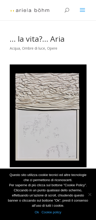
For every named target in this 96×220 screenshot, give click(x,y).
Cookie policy (51, 212)
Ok (37, 212)
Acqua (15, 48)
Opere (52, 48)
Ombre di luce (33, 48)
